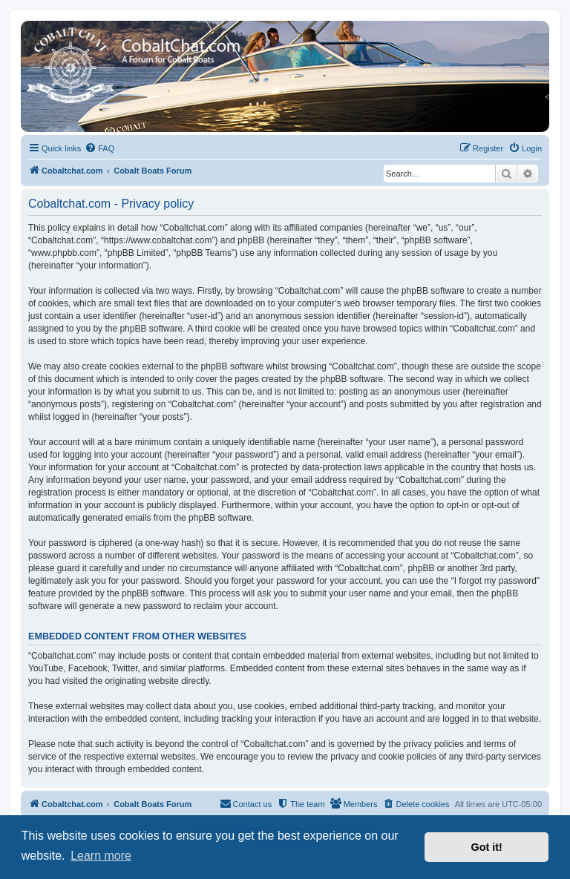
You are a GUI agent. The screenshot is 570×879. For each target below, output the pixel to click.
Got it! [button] (486, 847)
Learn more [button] (101, 855)
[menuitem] (99, 148)
